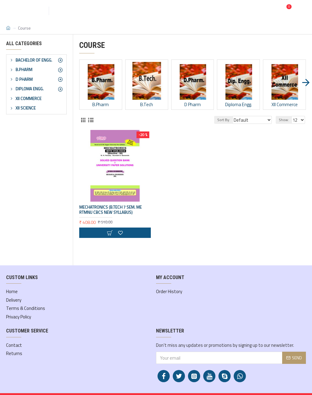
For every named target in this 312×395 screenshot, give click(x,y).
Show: (285, 120)
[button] (306, 82)
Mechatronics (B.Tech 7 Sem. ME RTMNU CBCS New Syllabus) (110, 210)
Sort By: (228, 120)
